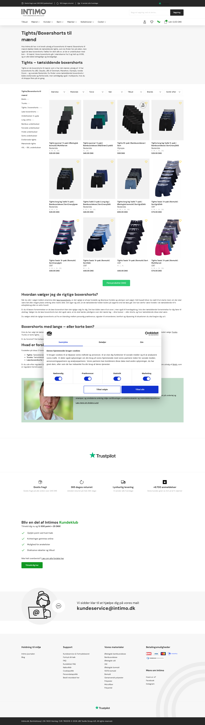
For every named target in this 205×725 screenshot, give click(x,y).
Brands (154, 92)
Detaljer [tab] (102, 342)
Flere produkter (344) (116, 283)
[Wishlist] (151, 22)
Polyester (108, 681)
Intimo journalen (28, 654)
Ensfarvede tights (28, 139)
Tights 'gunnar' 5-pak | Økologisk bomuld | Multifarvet (63, 144)
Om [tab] (141, 342)
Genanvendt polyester (113, 677)
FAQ (64, 660)
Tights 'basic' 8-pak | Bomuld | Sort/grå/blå (164, 202)
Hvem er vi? (151, 677)
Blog (23, 657)
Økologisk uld (110, 660)
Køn (116, 92)
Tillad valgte (102, 389)
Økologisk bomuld (111, 667)
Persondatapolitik (70, 674)
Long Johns (26, 120)
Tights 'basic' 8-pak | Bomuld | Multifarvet (164, 261)
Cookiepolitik (68, 671)
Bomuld (107, 674)
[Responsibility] (158, 22)
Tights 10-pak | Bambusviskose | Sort (131, 144)
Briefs (23, 99)
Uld (105, 664)
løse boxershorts (64, 300)
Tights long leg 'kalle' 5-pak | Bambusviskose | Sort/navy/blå (165, 144)
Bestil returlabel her (71, 677)
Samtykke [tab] (63, 342)
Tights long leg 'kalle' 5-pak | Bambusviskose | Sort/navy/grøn (63, 202)
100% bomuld (110, 671)
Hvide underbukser (29, 132)
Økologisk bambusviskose (115, 654)
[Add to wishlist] (78, 103)
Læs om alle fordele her (52, 558)
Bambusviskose (110, 657)
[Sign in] (144, 22)
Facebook (150, 680)
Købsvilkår (67, 667)
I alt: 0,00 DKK (173, 22)
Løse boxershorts (28, 111)
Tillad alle (139, 389)
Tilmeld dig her (32, 565)
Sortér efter (173, 92)
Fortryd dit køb (69, 657)
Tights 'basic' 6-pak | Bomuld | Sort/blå (96, 261)
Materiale (77, 92)
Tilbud (24, 22)
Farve (96, 92)
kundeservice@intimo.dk (106, 608)
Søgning (176, 12)
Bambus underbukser (30, 124)
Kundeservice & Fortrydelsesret (76, 654)
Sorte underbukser (29, 136)
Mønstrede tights (28, 143)
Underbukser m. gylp (30, 116)
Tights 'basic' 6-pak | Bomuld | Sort (132, 260)
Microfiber (108, 684)
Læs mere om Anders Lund (87, 403)
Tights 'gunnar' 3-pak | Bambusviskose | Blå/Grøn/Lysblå (98, 144)
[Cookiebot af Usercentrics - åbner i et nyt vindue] (147, 334)
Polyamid (108, 688)
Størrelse (58, 92)
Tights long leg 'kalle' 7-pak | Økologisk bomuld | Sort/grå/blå (131, 202)
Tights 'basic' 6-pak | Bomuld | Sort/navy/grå (62, 261)
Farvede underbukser (30, 128)
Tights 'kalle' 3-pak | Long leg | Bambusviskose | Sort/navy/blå (96, 202)
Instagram (150, 684)
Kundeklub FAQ (69, 664)
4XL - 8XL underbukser (31, 147)
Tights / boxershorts (29, 107)
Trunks (24, 103)
